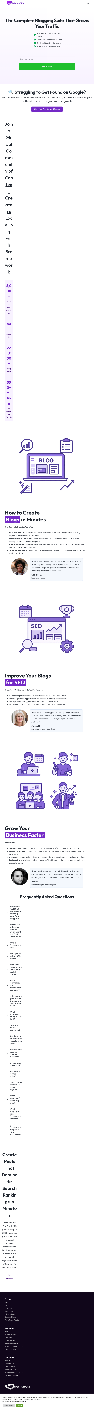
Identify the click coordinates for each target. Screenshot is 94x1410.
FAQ (6, 1302)
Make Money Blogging (14, 1346)
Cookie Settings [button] (8, 1405)
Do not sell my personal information (14, 1401)
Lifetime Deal (10, 1349)
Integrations (10, 1314)
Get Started (47, 67)
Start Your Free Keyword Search (47, 109)
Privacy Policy (10, 1369)
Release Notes (10, 1317)
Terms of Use (10, 1366)
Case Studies (10, 1340)
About (7, 1360)
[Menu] (88, 3)
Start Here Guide (11, 1343)
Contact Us (9, 1363)
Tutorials (8, 1337)
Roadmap (9, 1311)
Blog (6, 1331)
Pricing (7, 1305)
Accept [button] (19, 1405)
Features (8, 1308)
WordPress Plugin (12, 1320)
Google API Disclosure (13, 1372)
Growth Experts (11, 1334)
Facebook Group (11, 1375)
